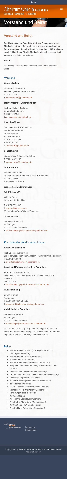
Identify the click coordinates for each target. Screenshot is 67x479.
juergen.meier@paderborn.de (19, 162)
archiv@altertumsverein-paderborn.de (23, 262)
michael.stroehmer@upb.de (18, 117)
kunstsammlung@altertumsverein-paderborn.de (27, 284)
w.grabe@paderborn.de (16, 208)
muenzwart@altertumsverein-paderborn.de (25, 304)
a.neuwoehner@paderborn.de (18, 97)
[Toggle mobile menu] (61, 8)
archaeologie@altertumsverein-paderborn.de (26, 323)
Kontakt (33, 2)
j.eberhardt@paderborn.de (17, 145)
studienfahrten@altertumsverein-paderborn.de (26, 230)
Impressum (30, 427)
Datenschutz (31, 430)
